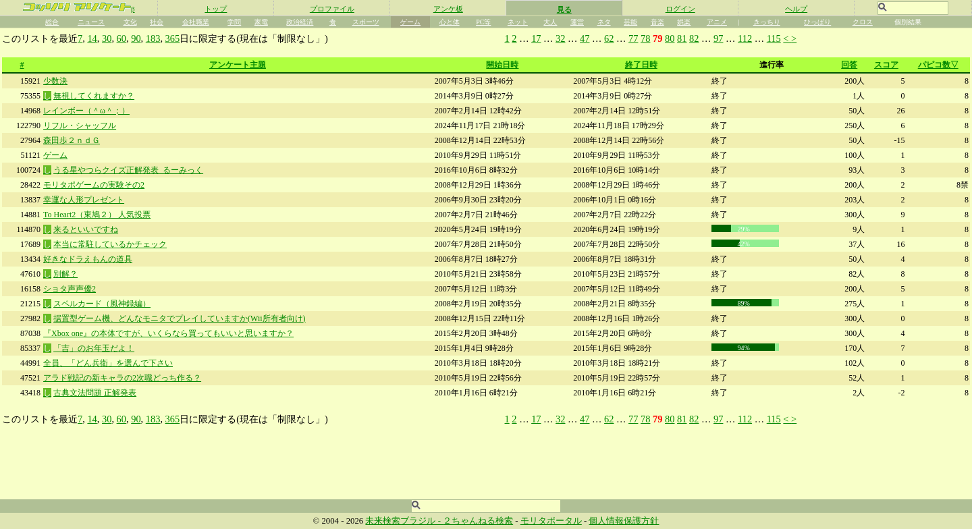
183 (153, 38)
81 (681, 38)
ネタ (604, 22)
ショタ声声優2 (69, 289)
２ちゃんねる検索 (478, 521)
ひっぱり (817, 22)
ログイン (680, 9)
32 (560, 38)
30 (106, 38)
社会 (156, 22)
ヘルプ (796, 9)
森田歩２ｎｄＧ (71, 140)
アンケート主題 (237, 64)
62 (609, 38)
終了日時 (641, 64)
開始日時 (502, 64)
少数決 (55, 81)
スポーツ (365, 22)
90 (135, 38)
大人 (550, 22)
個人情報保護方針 (624, 521)
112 (745, 38)
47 (584, 38)
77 (633, 38)
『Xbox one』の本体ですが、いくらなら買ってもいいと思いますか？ (168, 333)
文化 (130, 22)
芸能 (630, 22)
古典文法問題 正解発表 (94, 392)
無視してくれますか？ (93, 96)
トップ (216, 9)
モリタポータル (551, 521)
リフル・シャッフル (79, 125)
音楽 (657, 22)
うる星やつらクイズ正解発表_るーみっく (128, 170)
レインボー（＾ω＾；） (86, 110)
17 (536, 38)
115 (774, 38)
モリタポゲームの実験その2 (93, 185)
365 (172, 38)
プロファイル (332, 9)
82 (694, 38)
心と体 (449, 22)
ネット (518, 22)
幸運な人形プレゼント (83, 199)
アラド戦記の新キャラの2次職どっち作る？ (122, 378)
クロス (863, 22)
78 (645, 38)
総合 (52, 22)
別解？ (65, 274)
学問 (234, 22)
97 (718, 38)
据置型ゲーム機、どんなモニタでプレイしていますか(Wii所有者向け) (179, 318)
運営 (577, 22)
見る (564, 9)
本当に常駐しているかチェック (110, 244)
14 (92, 38)
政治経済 (299, 22)
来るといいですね (85, 229)
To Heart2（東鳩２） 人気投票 (97, 214)
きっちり (766, 22)
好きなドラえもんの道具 (87, 259)
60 (121, 38)
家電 (261, 22)
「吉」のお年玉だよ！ (93, 348)
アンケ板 (448, 9)
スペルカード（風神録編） (102, 303)
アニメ (717, 22)
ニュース (91, 22)
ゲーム (410, 22)
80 (669, 38)
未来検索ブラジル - (404, 521)
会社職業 (195, 22)
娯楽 (684, 22)
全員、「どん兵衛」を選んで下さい (108, 363)
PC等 (483, 22)
